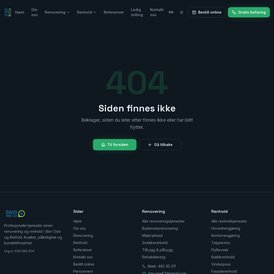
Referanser (114, 12)
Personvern (83, 271)
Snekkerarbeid (154, 242)
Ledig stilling (137, 12)
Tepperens (220, 242)
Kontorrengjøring (225, 235)
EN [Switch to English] (171, 12)
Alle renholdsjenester (229, 221)
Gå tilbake (160, 144)
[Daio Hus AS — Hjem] (8, 12)
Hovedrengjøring (225, 228)
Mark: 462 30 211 (162, 266)
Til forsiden (114, 144)
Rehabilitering (153, 257)
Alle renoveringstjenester (163, 221)
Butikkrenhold (223, 257)
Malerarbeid (152, 235)
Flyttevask (219, 250)
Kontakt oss (157, 12)
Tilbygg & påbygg (157, 250)
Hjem (19, 12)
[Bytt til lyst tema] (181, 12)
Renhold (87, 12)
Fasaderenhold (224, 271)
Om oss (34, 12)
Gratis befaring (249, 12)
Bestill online (207, 12)
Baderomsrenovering (160, 228)
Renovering (57, 12)
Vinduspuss (221, 264)
